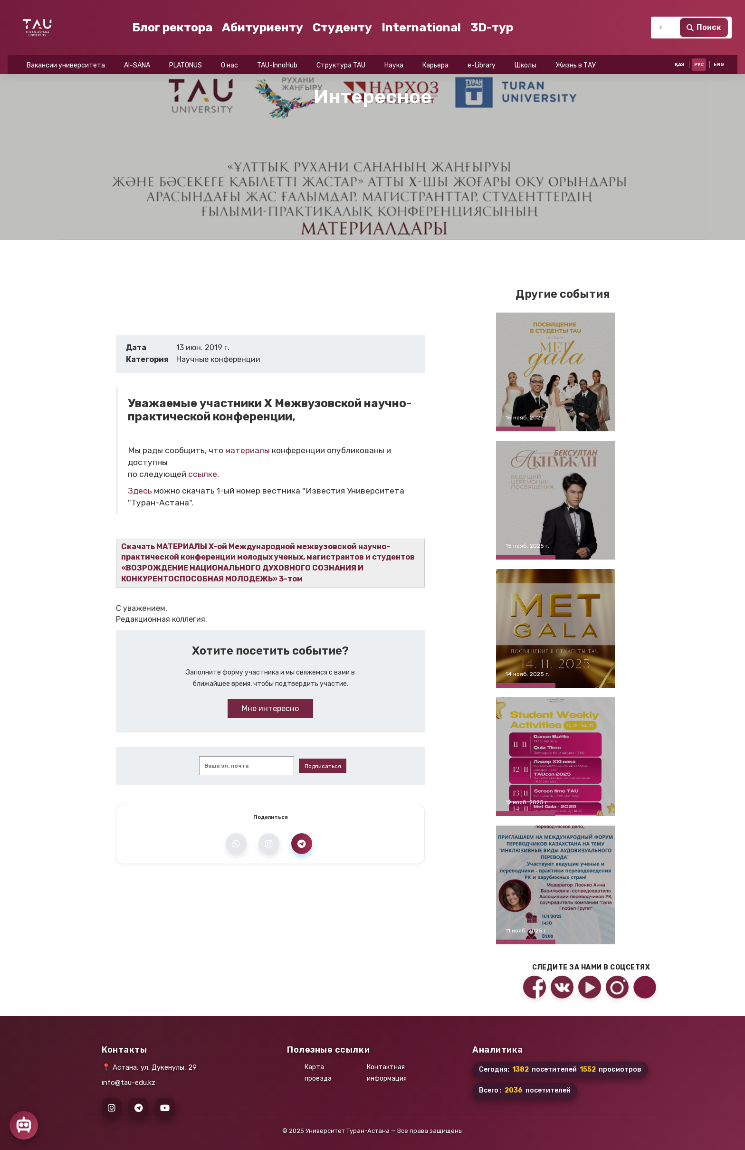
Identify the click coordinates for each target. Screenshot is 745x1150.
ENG (719, 9)
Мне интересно (270, 708)
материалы (247, 450)
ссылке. (203, 474)
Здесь (140, 490)
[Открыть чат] (24, 1125)
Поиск (704, 46)
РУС (699, 9)
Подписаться (323, 766)
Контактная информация (387, 1073)
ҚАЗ (679, 9)
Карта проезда (318, 1073)
